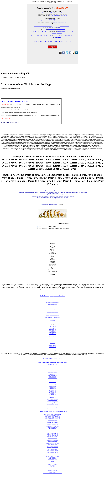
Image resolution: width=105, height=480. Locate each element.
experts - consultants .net (52, 427)
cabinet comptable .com (52, 457)
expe (49, 449)
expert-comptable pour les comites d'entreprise (52, 317)
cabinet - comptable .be (52, 366)
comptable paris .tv (52, 347)
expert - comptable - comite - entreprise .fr (52, 415)
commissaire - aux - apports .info (52, 422)
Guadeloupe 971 (63, 15)
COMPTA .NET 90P (52, 326)
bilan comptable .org (52, 330)
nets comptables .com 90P (53, 372)
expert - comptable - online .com (52, 447)
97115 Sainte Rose (69, 35)
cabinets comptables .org (52, 379)
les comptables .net (52, 395)
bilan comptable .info (52, 329)
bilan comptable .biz (52, 328)
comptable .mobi (52, 343)
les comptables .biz (52, 390)
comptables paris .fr (52, 384)
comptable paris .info (52, 345)
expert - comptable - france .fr (52, 400)
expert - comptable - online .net (52, 446)
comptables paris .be (52, 387)
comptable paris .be (52, 349)
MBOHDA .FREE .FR (52, 472)
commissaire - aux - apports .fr (52, 436)
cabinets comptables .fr (52, 377)
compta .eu (52, 340)
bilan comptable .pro (52, 333)
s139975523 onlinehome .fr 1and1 (52, 433)
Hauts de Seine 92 (69, 31)
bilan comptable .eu (52, 331)
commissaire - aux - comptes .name (52, 424)
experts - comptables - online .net (52, 450)
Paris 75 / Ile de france (54, 15)
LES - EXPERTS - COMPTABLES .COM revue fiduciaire (52, 358)
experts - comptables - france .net (52, 403)
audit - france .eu (52, 465)
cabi (48, 372)
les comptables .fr (52, 393)
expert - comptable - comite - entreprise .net (52, 416)
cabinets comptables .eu (52, 376)
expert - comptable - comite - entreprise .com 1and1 (52, 414)
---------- (52, 461)
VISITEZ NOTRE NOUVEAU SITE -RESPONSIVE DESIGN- (52, 41)
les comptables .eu (52, 394)
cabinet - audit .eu (52, 466)
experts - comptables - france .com (52, 402)
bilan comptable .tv (52, 332)
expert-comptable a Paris (52, 304)
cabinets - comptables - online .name (53, 443)
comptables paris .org (52, 388)
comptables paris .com (52, 382)
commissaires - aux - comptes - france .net (52, 406)
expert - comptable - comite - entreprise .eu (52, 418)
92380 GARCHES (61, 31)
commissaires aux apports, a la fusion (58, 20)
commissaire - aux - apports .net (52, 435)
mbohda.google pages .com (52, 470)
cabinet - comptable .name (52, 438)
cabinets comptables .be (52, 374)
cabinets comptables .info (52, 378)
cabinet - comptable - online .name (52, 440)
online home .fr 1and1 (52, 397)
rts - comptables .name (53, 449)
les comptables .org (52, 391)
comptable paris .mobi (52, 350)
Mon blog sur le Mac (52, 309)
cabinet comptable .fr (52, 458)
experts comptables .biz (52, 428)
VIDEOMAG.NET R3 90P (52, 364)
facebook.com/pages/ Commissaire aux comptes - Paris (52, 362)
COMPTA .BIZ (52, 339)
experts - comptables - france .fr (52, 404)
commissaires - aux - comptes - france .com (52, 408)
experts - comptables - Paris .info (52, 452)
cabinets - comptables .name (52, 441)
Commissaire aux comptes (44, 20)
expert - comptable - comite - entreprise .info (52, 417)
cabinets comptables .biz (52, 375)
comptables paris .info (52, 383)
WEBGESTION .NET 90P (52, 475)
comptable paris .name (52, 348)
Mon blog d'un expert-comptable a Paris (52, 302)
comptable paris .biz (52, 346)
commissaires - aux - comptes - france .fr (52, 407)
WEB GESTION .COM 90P (52, 464)
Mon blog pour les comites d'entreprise (52, 315)
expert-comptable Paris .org (52, 306)
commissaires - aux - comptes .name (52, 426)
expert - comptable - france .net (52, 399)
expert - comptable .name (52, 444)
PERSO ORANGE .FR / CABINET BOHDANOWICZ (52, 473)
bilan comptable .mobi (52, 336)
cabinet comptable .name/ (52, 459)
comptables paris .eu (52, 385)
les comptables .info (52, 392)
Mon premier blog (53, 320)
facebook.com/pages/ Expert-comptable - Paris (52, 296)
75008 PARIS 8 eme (64, 26)
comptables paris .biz (52, 386)
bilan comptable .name (52, 334)
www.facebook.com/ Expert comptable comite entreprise (52, 411)
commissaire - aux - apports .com (52, 434)
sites (52, 280)
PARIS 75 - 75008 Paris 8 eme (59, 22)
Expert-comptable (52, 19)
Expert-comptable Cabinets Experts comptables (52, 12)
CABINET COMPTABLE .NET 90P (52, 456)
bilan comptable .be (52, 335)
